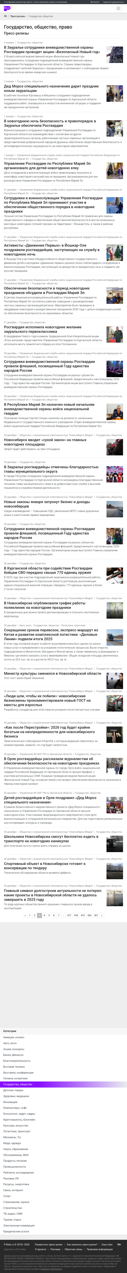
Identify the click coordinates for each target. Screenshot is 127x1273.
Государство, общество (30, 42)
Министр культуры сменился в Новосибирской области (52, 673)
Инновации (10, 1102)
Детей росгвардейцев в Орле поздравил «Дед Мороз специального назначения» (50, 800)
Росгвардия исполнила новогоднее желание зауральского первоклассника (43, 329)
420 (89, 915)
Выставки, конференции (18, 1072)
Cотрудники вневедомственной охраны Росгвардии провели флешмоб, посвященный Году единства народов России (49, 366)
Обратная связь (73, 1249)
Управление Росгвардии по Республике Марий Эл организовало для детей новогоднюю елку (47, 165)
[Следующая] (101, 915)
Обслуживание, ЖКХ (16, 1155)
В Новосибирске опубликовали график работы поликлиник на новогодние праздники (44, 605)
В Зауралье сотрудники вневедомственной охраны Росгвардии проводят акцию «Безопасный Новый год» (52, 49)
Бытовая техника (14, 1066)
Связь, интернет (13, 1190)
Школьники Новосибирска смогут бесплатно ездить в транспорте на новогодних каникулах (51, 838)
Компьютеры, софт (15, 1107)
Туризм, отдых (12, 1219)
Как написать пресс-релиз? (82, 1244)
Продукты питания (15, 1160)
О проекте (40, 1249)
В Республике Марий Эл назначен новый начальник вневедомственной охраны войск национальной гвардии (49, 408)
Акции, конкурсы (13, 1049)
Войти (96, 2)
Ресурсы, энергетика (16, 1184)
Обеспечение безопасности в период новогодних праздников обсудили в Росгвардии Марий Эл (47, 290)
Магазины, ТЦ (12, 1137)
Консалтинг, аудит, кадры (19, 1113)
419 (83, 915)
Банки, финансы (13, 1054)
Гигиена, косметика (15, 1078)
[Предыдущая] (25, 915)
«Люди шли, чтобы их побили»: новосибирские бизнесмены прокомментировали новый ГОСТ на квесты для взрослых (47, 700)
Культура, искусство (15, 1125)
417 (69, 915)
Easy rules (107, 1244)
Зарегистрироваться (113, 2)
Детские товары (13, 1090)
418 (76, 915)
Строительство (12, 1208)
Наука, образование (15, 1149)
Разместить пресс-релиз (49, 1244)
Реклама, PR (11, 1178)
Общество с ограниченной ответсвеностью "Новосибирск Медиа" (56, 435)
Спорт (7, 1196)
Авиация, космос (13, 1037)
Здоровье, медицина (16, 1096)
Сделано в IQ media (15, 1249)
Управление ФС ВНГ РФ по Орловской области (46, 754)
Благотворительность (16, 1060)
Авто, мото (25, 625)
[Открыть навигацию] (118, 8)
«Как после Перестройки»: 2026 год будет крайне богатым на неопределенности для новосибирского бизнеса (49, 731)
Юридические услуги (16, 1231)
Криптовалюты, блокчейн (19, 1119)
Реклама (55, 1249)
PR (5, 16)
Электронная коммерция (19, 1225)
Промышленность (14, 1166)
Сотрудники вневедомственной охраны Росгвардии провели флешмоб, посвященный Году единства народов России (49, 533)
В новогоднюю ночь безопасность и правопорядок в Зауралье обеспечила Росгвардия (50, 123)
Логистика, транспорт (73, 625)
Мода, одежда (12, 1143)
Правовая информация (100, 1249)
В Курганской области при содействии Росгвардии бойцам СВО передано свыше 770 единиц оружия (48, 570)
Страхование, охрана (16, 1202)
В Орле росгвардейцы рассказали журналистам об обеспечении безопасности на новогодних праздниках (51, 761)
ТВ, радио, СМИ (12, 1213)
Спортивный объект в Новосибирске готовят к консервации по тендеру (45, 865)
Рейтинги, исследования (18, 1172)
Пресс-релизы (17, 16)
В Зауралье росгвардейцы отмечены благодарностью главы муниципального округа (51, 469)
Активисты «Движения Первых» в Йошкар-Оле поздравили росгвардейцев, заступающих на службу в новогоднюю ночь (52, 249)
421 (96, 915)
